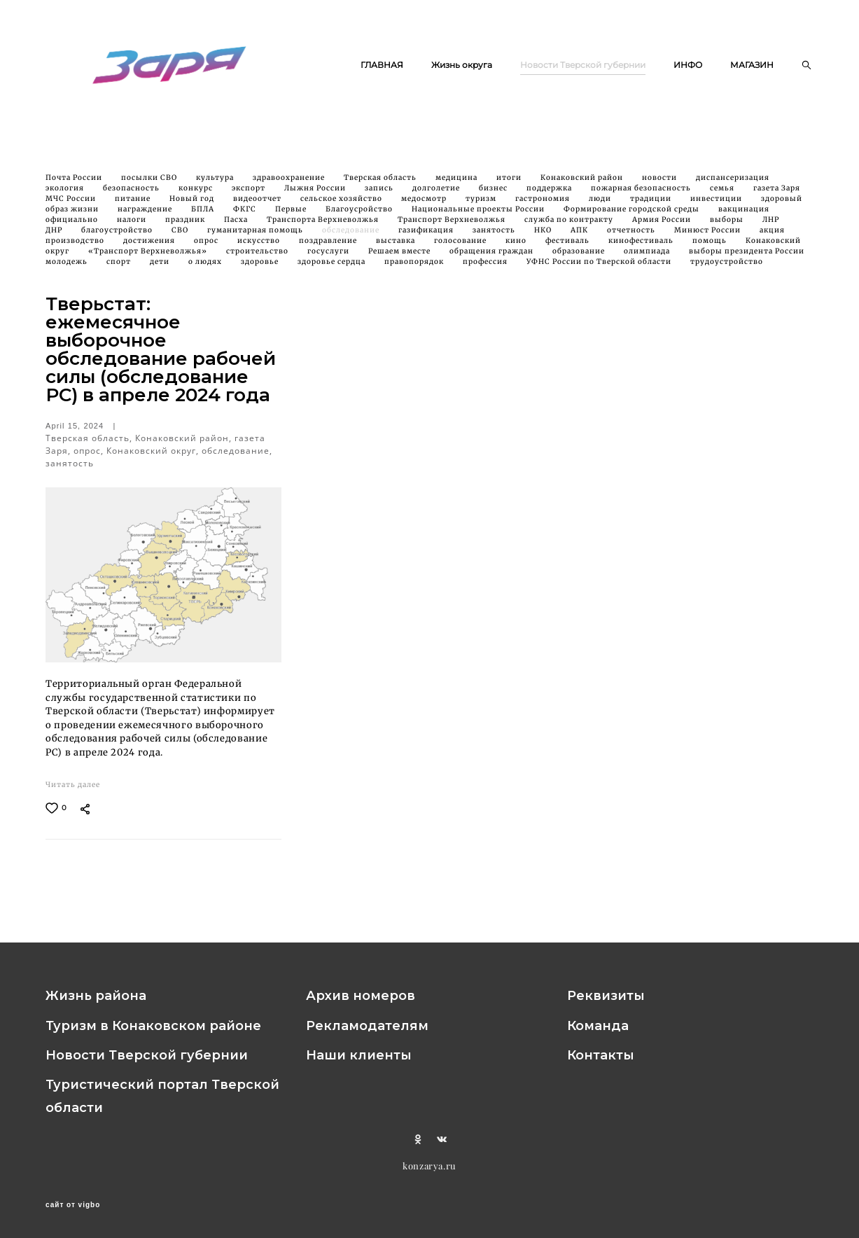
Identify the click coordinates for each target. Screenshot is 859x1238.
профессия (486, 269)
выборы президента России (746, 258)
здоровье (261, 269)
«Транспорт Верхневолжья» (148, 258)
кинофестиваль (642, 248)
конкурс (197, 195)
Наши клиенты (359, 1055)
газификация (427, 237)
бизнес (494, 195)
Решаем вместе (400, 258)
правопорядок (415, 269)
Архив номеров (360, 996)
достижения (150, 248)
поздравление (329, 248)
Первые (292, 216)
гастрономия (543, 206)
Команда (598, 1026)
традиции (651, 206)
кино (517, 248)
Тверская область (381, 185)
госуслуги (329, 258)
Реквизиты (606, 996)
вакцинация (743, 216)
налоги (132, 227)
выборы (728, 227)
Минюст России (708, 237)
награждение (146, 216)
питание (134, 206)
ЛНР (770, 227)
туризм (482, 206)
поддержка (550, 195)
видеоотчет (258, 206)
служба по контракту (569, 227)
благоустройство (118, 237)
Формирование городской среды (632, 216)
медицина (457, 185)
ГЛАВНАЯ (453, 59)
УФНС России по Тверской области (599, 269)
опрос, (90, 458)
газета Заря (776, 195)
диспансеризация (732, 185)
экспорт (249, 195)
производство (76, 248)
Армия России (662, 227)
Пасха (237, 227)
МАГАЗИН (752, 77)
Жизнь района (96, 996)
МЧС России (72, 206)
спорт (119, 269)
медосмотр (425, 206)
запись (380, 195)
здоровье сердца (333, 269)
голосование (461, 248)
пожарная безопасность (642, 195)
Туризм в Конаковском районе (153, 1026)
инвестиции (717, 206)
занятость (495, 237)
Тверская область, (90, 445)
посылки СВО (150, 185)
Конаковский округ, (154, 458)
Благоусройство (360, 216)
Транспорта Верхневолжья (324, 227)
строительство (258, 258)
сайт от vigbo (73, 1205)
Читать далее (73, 792)
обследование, (237, 458)
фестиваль (568, 248)
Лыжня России (316, 195)
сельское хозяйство (342, 206)
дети (161, 269)
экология (66, 195)
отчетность (632, 237)
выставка (396, 248)
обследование (352, 237)
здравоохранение (290, 185)
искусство (259, 248)
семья (723, 195)
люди (601, 206)
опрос (207, 248)
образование (579, 258)
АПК (580, 237)
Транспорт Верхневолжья (453, 227)
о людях (206, 269)
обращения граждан (492, 258)
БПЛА (203, 216)
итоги (510, 185)
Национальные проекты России (479, 216)
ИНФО (759, 59)
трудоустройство (726, 269)
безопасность (132, 195)
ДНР (55, 237)
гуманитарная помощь (256, 237)
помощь (710, 248)
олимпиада (648, 258)
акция (772, 237)
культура (216, 185)
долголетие (437, 195)
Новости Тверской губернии (654, 59)
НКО (544, 237)
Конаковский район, (185, 445)
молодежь (68, 269)
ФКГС (245, 216)
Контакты (600, 1055)
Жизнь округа (533, 59)
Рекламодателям (367, 1026)
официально (73, 227)
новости (660, 185)
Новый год (192, 206)
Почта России (75, 185)
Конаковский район (582, 185)
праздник (186, 227)
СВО (181, 237)
